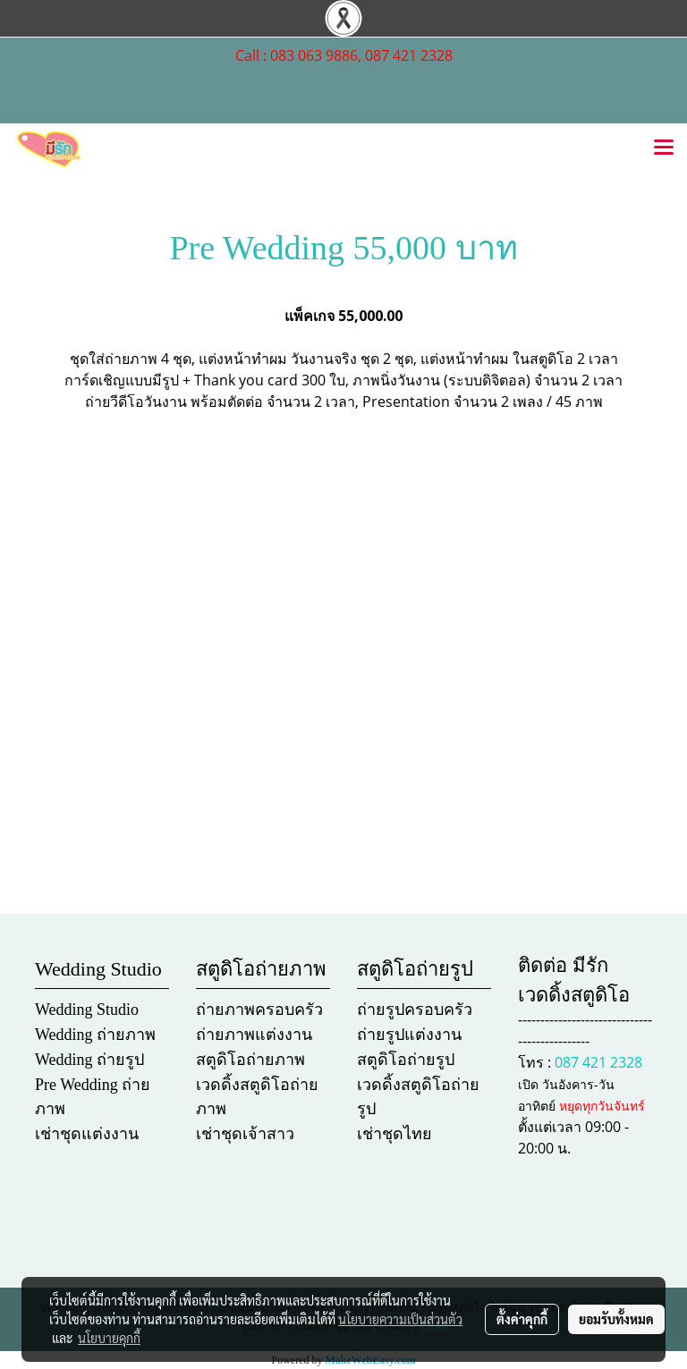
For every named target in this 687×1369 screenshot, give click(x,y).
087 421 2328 (598, 1062)
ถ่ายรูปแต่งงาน (409, 1035)
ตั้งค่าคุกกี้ (521, 1319)
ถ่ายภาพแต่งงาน (254, 1035)
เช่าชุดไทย (394, 1134)
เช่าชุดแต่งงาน (87, 1134)
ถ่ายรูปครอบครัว (414, 1009)
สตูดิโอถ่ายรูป (405, 1060)
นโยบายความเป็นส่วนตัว (400, 1319)
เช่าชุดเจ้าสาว (245, 1134)
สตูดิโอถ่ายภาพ (250, 1060)
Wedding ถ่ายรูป (89, 1060)
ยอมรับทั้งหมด (616, 1319)
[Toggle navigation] (663, 148)
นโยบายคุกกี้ (109, 1338)
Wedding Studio (87, 1009)
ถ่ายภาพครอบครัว (259, 1009)
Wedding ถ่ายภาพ (95, 1035)
